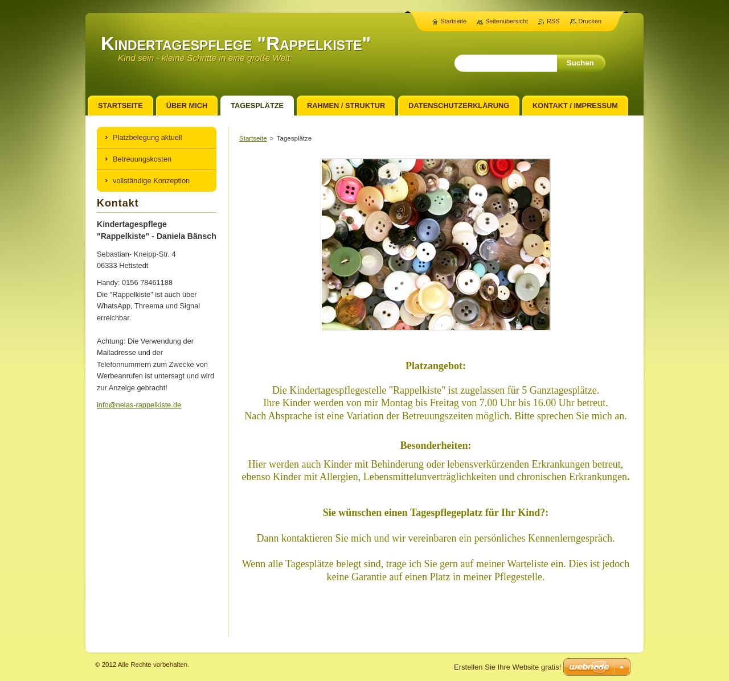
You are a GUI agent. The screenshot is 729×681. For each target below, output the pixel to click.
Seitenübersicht (506, 21)
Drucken (590, 21)
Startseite (253, 138)
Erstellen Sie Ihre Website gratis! (507, 667)
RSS (553, 21)
